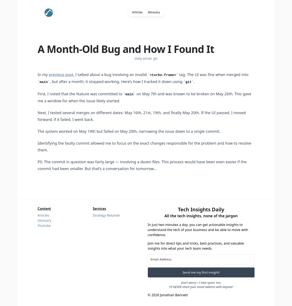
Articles (137, 12)
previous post (61, 74)
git (155, 58)
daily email (143, 58)
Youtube (44, 225)
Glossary (154, 12)
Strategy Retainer (106, 215)
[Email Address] (201, 259)
